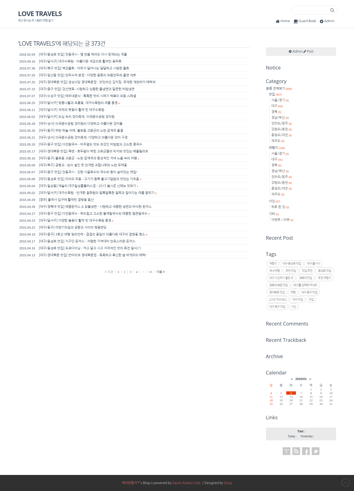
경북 (276, 111)
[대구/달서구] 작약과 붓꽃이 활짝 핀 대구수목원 (71, 110)
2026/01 (301, 379)
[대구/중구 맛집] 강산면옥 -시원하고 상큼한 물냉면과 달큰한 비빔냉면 (86, 89)
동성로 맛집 (324, 270)
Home (282, 21)
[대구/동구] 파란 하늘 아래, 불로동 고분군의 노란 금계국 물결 (81, 130)
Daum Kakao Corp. (186, 483)
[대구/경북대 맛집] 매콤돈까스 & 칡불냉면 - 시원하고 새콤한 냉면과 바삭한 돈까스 (95, 206)
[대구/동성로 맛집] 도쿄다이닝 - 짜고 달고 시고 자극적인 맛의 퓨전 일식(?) (90, 248)
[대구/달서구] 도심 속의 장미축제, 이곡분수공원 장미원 (76, 116)
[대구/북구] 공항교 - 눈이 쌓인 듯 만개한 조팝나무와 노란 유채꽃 (83, 165)
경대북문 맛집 (277, 292)
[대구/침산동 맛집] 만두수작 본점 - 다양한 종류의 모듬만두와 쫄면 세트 (87, 75)
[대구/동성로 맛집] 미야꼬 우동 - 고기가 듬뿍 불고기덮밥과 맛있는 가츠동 (89, 179)
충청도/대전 (281, 135)
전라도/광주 (281, 123)
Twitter (315, 451)
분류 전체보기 (279, 88)
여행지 (277, 147)
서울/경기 (280, 100)
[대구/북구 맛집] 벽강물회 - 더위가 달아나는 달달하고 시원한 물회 (84, 68)
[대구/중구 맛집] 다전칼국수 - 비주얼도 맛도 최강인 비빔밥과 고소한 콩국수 (90, 144)
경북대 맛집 (305, 278)
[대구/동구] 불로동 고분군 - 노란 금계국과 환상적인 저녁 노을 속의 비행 (88, 158)
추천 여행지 (324, 278)
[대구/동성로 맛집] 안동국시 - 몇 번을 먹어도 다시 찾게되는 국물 (83, 54)
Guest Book (304, 21)
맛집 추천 (307, 270)
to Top (346, 483)
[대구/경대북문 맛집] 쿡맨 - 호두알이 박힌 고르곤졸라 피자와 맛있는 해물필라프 (93, 151)
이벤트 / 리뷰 (282, 219)
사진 (274, 201)
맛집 (275, 94)
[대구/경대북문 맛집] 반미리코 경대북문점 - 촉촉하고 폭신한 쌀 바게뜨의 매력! (93, 255)
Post (308, 51)
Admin (326, 21)
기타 (274, 214)
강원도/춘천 (281, 129)
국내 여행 (274, 270)
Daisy (228, 483)
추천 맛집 (290, 270)
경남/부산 (280, 117)
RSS (296, 451)
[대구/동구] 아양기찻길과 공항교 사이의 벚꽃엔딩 (72, 227)
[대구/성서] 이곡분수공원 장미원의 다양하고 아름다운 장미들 (81, 123)
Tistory (286, 451)
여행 (292, 292)
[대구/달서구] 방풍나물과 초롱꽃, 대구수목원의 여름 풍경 (78, 103)
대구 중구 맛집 (309, 292)
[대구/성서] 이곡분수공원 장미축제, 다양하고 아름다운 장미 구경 (83, 137)
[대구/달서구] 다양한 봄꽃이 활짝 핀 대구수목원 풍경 (75, 220)
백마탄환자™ (131, 483)
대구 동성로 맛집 (291, 263)
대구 (277, 106)
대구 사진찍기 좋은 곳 (281, 278)
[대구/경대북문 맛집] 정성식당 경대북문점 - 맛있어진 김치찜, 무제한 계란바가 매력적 (97, 82)
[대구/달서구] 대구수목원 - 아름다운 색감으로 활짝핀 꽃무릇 (80, 61)
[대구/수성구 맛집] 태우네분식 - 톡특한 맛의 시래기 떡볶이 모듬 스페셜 (87, 96)
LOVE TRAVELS (40, 13)
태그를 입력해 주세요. (305, 285)
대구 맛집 (297, 299)
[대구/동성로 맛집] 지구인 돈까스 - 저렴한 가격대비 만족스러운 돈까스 (87, 241)
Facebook (306, 451)
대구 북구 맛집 (277, 306)
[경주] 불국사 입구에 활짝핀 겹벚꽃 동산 (66, 199)
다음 (161, 271)
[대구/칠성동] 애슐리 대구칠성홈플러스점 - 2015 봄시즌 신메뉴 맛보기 (87, 186)
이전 (109, 271)
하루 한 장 (280, 207)
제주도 (277, 141)
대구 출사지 (313, 263)
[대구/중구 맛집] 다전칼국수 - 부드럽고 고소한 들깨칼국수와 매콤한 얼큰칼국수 (93, 213)
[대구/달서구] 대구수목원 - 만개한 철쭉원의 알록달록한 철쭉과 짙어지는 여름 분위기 (96, 193)
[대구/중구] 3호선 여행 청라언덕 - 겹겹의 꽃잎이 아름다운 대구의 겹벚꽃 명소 (92, 234)
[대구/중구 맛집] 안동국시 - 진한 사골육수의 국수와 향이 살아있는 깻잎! (88, 172)
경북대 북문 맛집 (278, 285)
